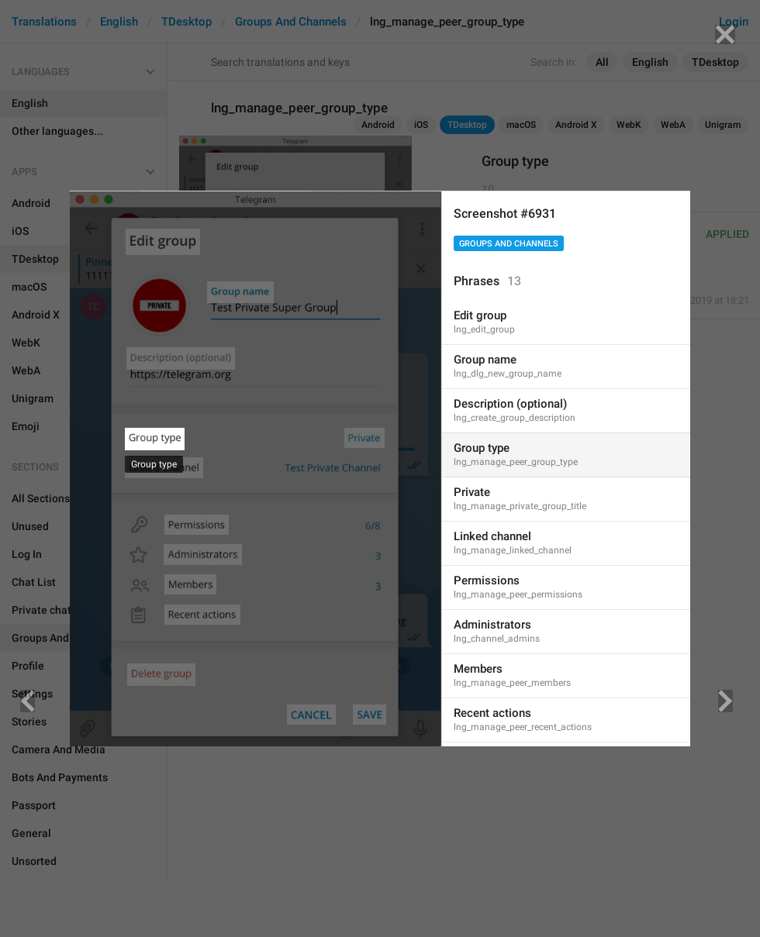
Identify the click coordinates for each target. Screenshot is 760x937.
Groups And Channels (508, 244)
